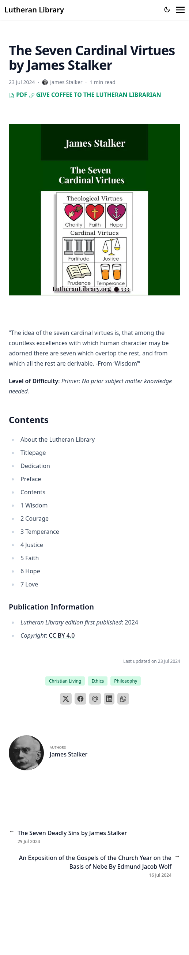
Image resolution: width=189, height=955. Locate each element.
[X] (66, 699)
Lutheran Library (34, 10)
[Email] (95, 699)
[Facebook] (80, 699)
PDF (18, 95)
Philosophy (125, 681)
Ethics (97, 681)
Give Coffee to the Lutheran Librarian (95, 95)
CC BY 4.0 (62, 635)
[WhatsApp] (123, 699)
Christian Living (65, 681)
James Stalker (68, 754)
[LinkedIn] (109, 699)
